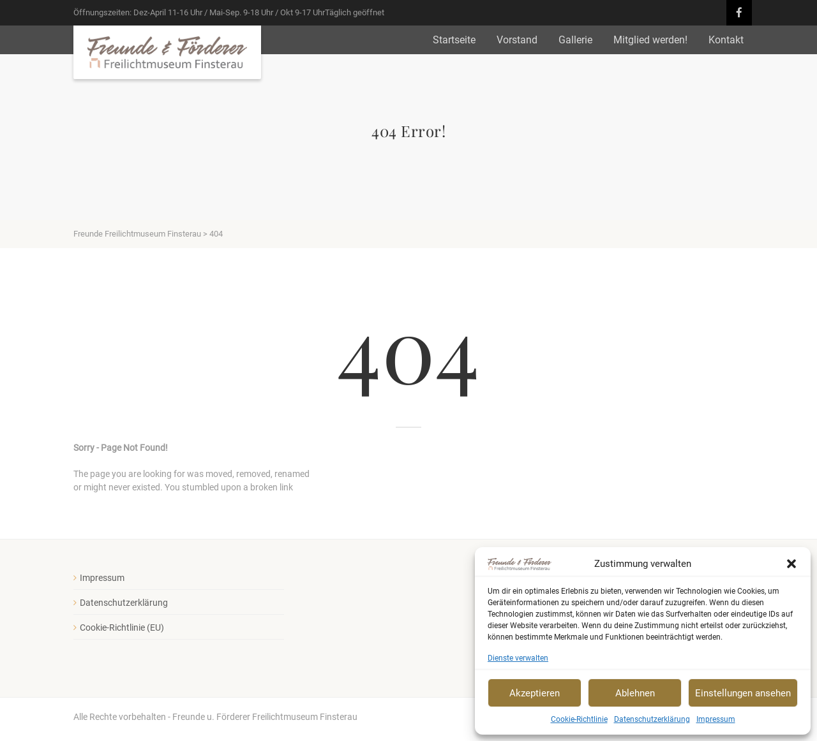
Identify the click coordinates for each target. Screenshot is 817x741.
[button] (791, 563)
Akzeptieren (534, 693)
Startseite (454, 40)
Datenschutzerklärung (652, 719)
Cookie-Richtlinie (579, 719)
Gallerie (575, 40)
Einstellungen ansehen (743, 693)
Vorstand (517, 40)
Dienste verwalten (518, 658)
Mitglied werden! (650, 40)
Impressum (715, 719)
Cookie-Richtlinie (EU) (122, 627)
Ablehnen (635, 693)
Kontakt (726, 40)
